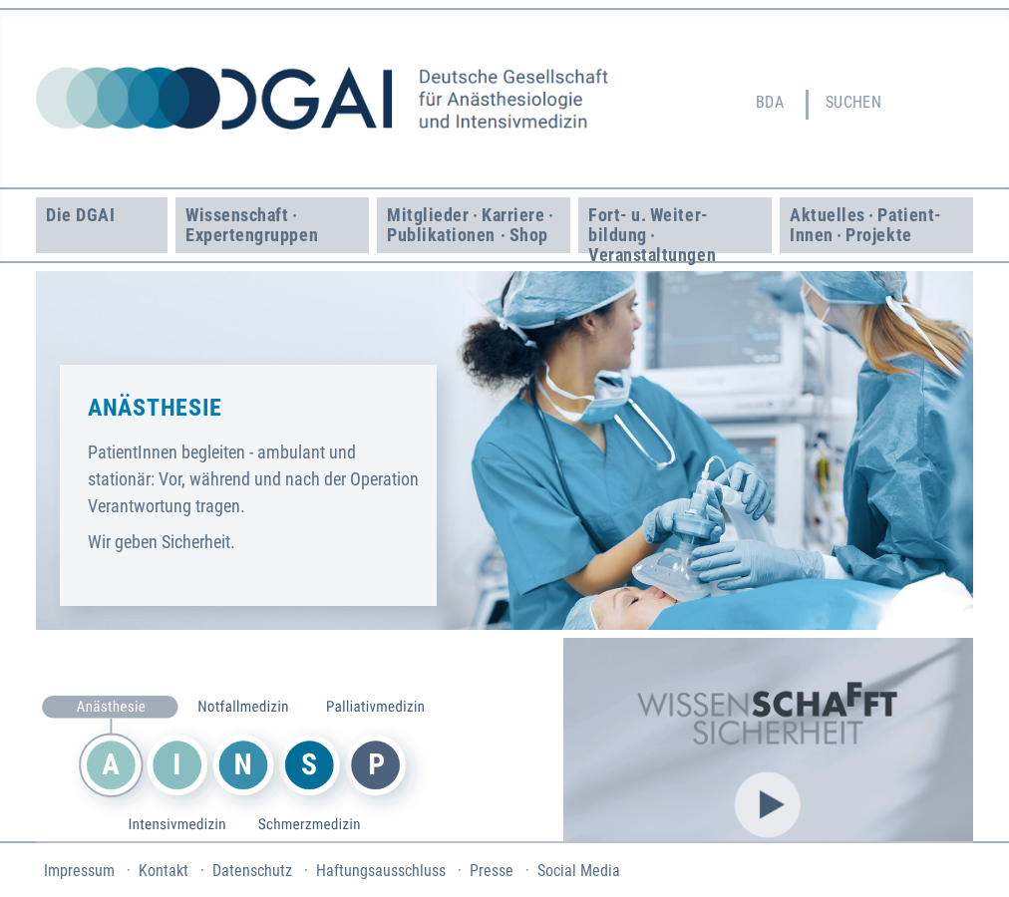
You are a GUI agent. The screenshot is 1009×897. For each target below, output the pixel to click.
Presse (491, 870)
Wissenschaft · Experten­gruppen (251, 224)
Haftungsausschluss (381, 870)
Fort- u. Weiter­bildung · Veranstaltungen (652, 228)
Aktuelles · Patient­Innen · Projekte (865, 224)
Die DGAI (80, 214)
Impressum (79, 870)
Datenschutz (252, 870)
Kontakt (163, 870)
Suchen (854, 102)
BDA (770, 102)
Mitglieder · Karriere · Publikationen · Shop (472, 224)
